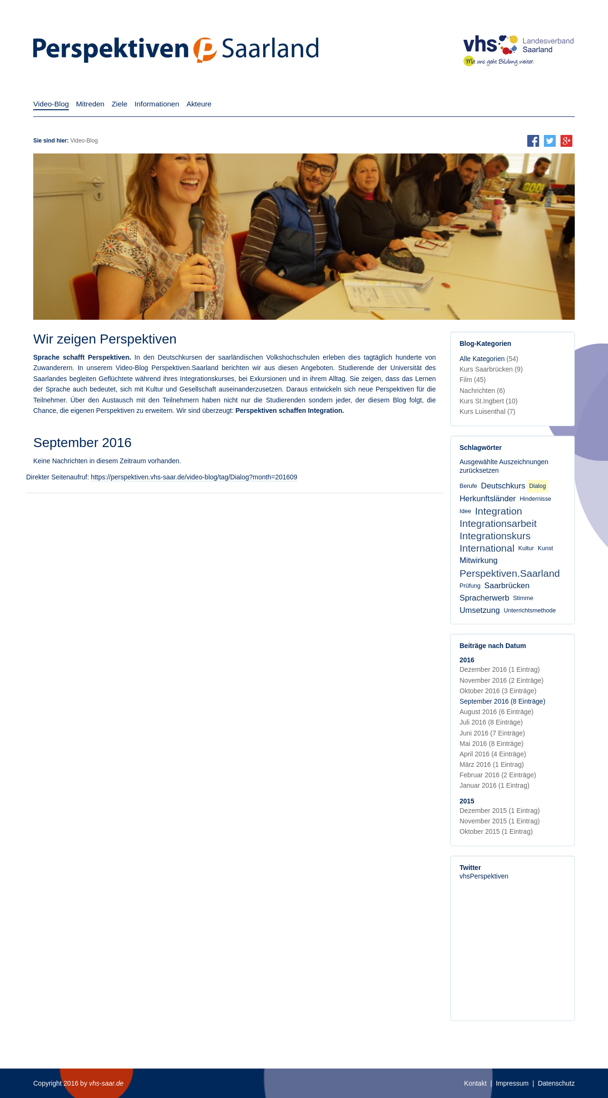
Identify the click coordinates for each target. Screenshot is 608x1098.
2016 (467, 660)
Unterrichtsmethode (530, 610)
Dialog (537, 486)
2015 (467, 801)
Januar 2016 (495, 785)
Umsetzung (480, 610)
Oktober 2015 (496, 831)
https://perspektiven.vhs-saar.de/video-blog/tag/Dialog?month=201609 (194, 477)
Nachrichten (482, 390)
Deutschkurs (503, 485)
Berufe (468, 486)
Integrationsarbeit (498, 523)
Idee (466, 511)
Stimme (523, 598)
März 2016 (492, 764)
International (487, 548)
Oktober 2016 (498, 691)
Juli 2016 (491, 722)
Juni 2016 (492, 733)
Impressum (512, 1083)
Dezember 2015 (500, 810)
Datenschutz (556, 1083)
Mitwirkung (479, 560)
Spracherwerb (484, 597)
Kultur (526, 548)
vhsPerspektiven (484, 876)
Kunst (545, 548)
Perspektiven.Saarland (510, 573)
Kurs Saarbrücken (491, 369)
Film (473, 379)
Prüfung (470, 585)
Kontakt (475, 1083)
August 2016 (497, 712)
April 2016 (493, 754)
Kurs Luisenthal (488, 411)
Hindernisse (535, 499)
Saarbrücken (507, 585)
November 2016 (502, 680)
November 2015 (500, 821)
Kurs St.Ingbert (489, 401)
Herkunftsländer (488, 498)
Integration (498, 511)
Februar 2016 (498, 775)
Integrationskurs (495, 535)
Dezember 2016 (500, 669)
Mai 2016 (492, 743)
